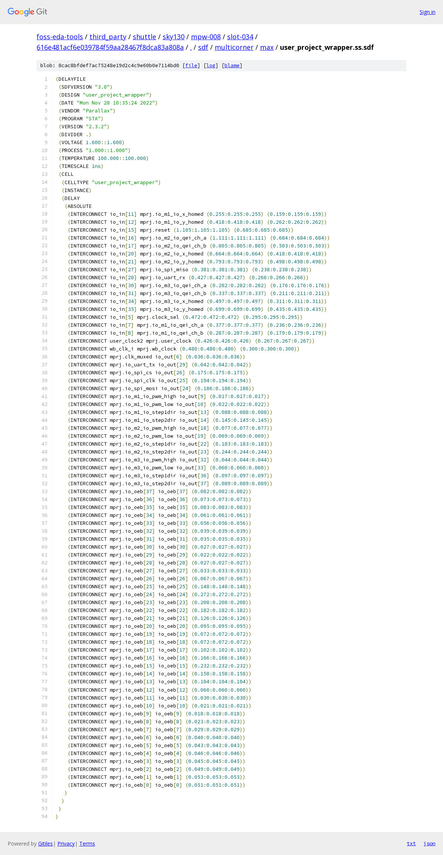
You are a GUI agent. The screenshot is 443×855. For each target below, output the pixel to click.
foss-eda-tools (60, 36)
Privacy (66, 843)
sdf (203, 47)
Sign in (427, 11)
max (267, 47)
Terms (87, 843)
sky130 (174, 36)
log (210, 65)
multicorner (234, 47)
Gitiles (45, 843)
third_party (107, 36)
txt (411, 843)
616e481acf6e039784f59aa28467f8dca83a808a (110, 47)
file (191, 65)
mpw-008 (206, 36)
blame (232, 65)
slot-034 (240, 36)
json (429, 843)
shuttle (144, 36)
